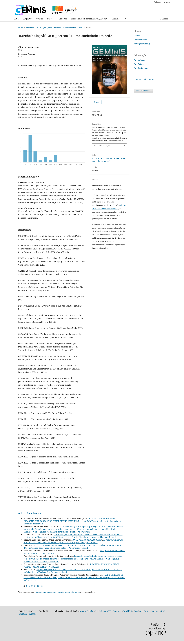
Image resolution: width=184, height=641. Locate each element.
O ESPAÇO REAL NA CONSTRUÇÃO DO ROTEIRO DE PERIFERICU (69, 545)
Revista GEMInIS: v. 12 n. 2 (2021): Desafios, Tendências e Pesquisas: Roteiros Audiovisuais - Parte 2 (73, 546)
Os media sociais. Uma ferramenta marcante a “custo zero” (64, 569)
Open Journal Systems (144, 79)
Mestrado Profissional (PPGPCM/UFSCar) (89, 18)
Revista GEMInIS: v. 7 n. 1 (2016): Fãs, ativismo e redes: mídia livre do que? (82, 537)
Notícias (39, 18)
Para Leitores (139, 60)
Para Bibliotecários (141, 68)
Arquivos (27, 18)
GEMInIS (116, 18)
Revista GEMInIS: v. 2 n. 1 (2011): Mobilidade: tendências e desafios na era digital (70, 530)
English (137, 35)
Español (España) (141, 39)
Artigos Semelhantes (29, 513)
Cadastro (63, 18)
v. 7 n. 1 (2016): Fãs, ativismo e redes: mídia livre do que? (60, 27)
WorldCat (127, 611)
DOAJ (136, 611)
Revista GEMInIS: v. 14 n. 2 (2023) (39, 553)
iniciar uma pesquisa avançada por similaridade (58, 592)
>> (42, 586)
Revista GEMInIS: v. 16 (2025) (46, 567)
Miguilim (23, 614)
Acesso (167, 2)
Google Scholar (87, 611)
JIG (125, 18)
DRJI (163, 611)
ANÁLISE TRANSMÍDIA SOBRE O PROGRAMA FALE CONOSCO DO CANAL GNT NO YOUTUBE (71, 519)
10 (38, 586)
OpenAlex (117, 611)
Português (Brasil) (142, 43)
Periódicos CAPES (103, 611)
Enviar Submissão (144, 91)
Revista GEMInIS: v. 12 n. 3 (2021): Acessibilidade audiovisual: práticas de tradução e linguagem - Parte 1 (73, 541)
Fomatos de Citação (102, 145)
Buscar (164, 18)
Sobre (50, 18)
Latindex (156, 611)
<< (19, 586)
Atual (16, 18)
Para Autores (139, 64)
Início (20, 27)
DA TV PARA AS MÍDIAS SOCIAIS (87, 540)
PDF (98, 102)
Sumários (33, 614)
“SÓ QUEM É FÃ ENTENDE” (112, 550)
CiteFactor (144, 611)
